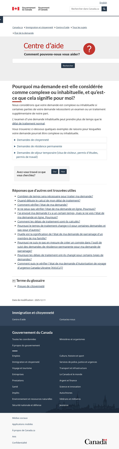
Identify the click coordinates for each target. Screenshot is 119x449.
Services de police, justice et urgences (78, 362)
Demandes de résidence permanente (39, 146)
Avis (14, 436)
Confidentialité (19, 442)
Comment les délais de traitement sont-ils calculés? (48, 221)
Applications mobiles (22, 424)
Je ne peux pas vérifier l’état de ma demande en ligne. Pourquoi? (56, 209)
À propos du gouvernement (26, 345)
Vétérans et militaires (70, 399)
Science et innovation (70, 386)
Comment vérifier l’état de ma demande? (42, 204)
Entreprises (18, 374)
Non (63, 171)
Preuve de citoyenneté (30, 286)
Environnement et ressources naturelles (32, 399)
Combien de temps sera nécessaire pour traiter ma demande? (55, 196)
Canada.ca (17, 27)
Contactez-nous (67, 319)
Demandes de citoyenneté (33, 140)
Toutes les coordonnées (24, 339)
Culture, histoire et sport (72, 355)
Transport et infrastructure (73, 368)
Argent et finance (68, 380)
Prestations (18, 380)
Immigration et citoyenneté (39, 27)
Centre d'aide (19, 319)
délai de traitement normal (28, 123)
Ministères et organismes (72, 339)
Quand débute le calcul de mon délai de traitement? (48, 200)
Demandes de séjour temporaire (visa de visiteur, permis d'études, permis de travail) (57, 155)
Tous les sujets (79, 27)
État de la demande (24, 33)
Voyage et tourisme (22, 368)
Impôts (15, 392)
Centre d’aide (62, 27)
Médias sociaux (19, 418)
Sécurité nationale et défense (26, 405)
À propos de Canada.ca (23, 430)
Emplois (16, 355)
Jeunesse (64, 405)
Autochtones (66, 392)
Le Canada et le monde (71, 374)
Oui (54, 171)
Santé (15, 386)
